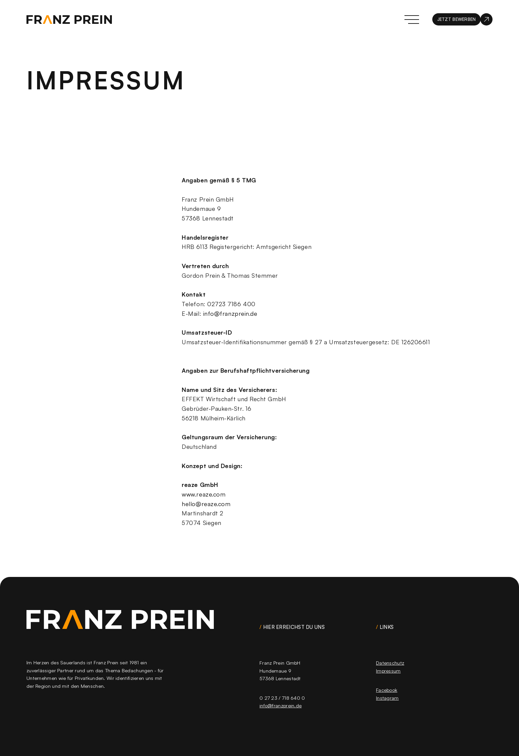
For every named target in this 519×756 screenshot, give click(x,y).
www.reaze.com (203, 493)
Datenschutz (390, 663)
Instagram (387, 698)
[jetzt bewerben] (462, 19)
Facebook (386, 690)
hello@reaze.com (206, 503)
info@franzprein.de (230, 313)
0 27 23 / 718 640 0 (282, 698)
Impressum (388, 671)
